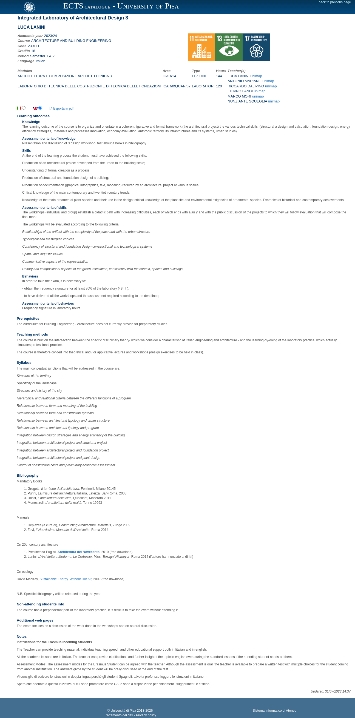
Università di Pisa (123, 711)
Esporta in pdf (61, 108)
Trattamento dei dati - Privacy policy (130, 715)
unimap (256, 76)
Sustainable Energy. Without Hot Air (65, 579)
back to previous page (335, 2)
